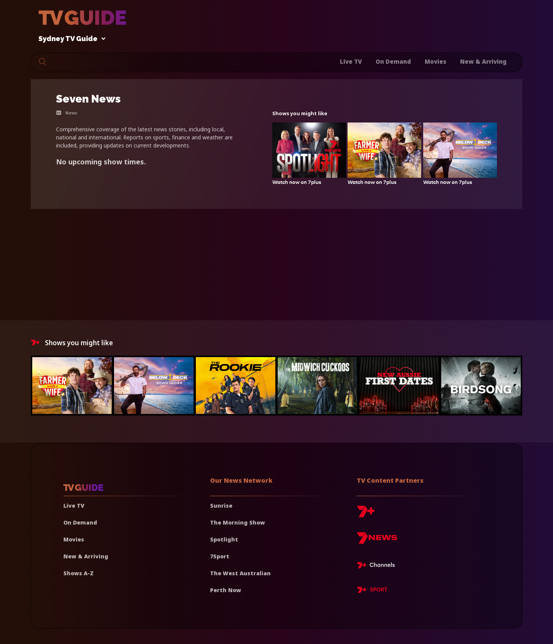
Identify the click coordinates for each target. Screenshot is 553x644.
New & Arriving (483, 61)
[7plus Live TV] (378, 566)
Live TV (351, 61)
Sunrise (221, 505)
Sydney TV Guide (69, 39)
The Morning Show (237, 522)
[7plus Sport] (372, 591)
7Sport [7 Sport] (219, 556)
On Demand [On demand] (80, 522)
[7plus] (365, 514)
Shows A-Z (78, 573)
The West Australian (240, 573)
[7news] (377, 541)
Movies (435, 61)
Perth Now (225, 590)
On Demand (393, 61)
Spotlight (224, 539)
